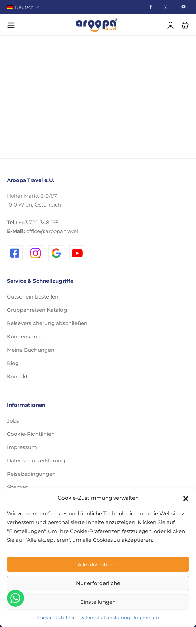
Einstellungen (98, 602)
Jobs (13, 420)
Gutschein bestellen (32, 296)
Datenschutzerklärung (104, 617)
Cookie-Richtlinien (31, 434)
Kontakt (17, 376)
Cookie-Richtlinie (56, 617)
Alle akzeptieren (98, 564)
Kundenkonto (25, 336)
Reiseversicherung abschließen (47, 323)
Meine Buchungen (30, 350)
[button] (185, 497)
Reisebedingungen (31, 474)
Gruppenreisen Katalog (37, 310)
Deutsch (22, 7)
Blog (13, 363)
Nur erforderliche (98, 583)
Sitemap (17, 487)
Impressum (146, 617)
